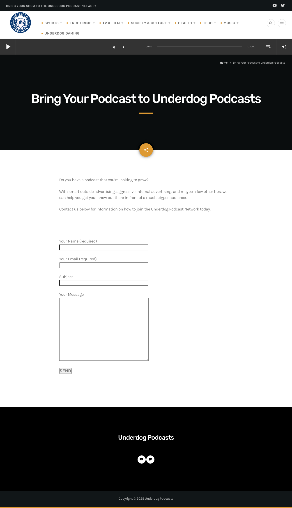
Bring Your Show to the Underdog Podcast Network (51, 6)
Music (229, 23)
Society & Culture (149, 23)
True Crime (80, 23)
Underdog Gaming (62, 33)
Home (224, 63)
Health (185, 23)
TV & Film (111, 23)
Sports (52, 23)
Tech (208, 23)
